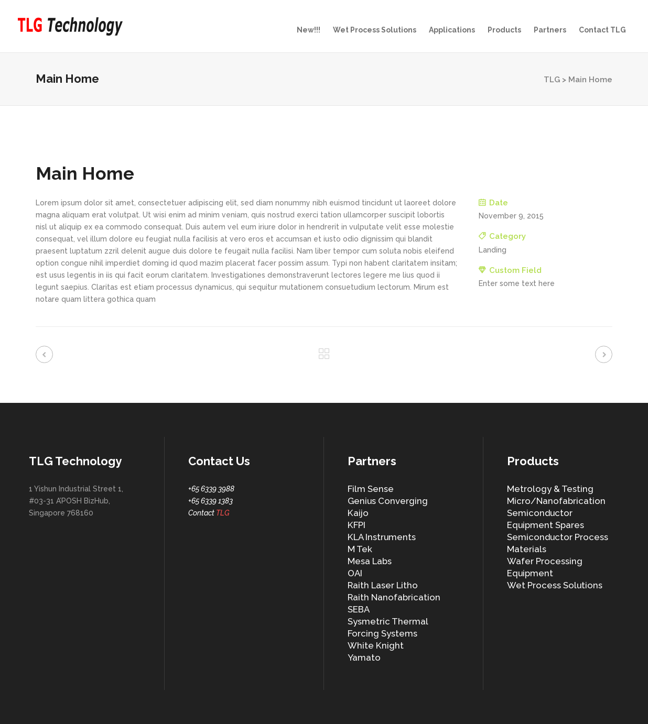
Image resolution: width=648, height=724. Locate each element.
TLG (552, 79)
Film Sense (371, 489)
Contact (209, 513)
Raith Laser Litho (383, 585)
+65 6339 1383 (210, 501)
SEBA (359, 609)
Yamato (364, 657)
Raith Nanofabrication (394, 597)
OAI (355, 573)
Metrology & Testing (550, 489)
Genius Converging (388, 501)
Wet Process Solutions (554, 585)
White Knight (376, 645)
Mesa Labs (370, 561)
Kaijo (358, 513)
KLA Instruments (382, 537)
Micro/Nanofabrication (556, 501)
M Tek (360, 549)
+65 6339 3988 (211, 489)
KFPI (356, 525)
